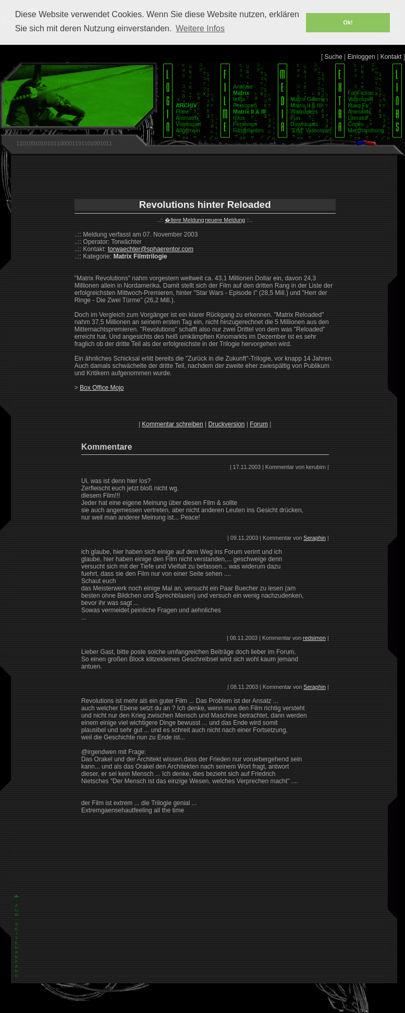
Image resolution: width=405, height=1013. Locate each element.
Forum (259, 424)
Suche (333, 56)
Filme (182, 111)
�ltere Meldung (184, 220)
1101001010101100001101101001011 (64, 143)
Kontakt (391, 56)
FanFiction (361, 93)
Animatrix (187, 118)
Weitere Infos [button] (200, 28)
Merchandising (366, 130)
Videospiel (188, 124)
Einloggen (361, 56)
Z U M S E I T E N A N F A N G (16, 940)
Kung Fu (358, 105)
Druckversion (226, 424)
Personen (245, 105)
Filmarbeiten (248, 130)
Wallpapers (304, 111)
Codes (356, 124)
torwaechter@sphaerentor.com (150, 249)
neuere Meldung (225, 220)
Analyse (243, 86)
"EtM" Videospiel (310, 130)
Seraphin (314, 538)
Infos (239, 99)
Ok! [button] (348, 22)
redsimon (314, 638)
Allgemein (188, 130)
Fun (295, 118)
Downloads (304, 124)
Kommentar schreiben (172, 424)
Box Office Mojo (102, 387)
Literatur (358, 118)
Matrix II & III (306, 105)
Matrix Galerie (307, 99)
